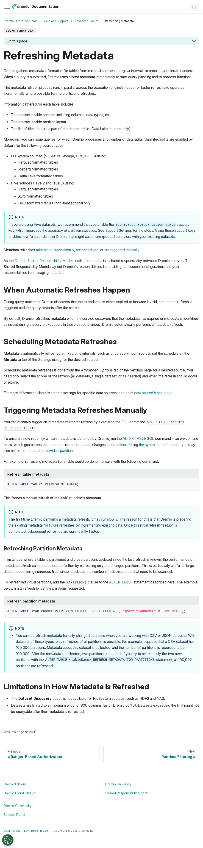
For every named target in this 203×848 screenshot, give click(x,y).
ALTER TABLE (134, 438)
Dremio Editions (15, 784)
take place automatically (55, 250)
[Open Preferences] (8, 840)
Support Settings (118, 230)
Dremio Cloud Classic (19, 793)
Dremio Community (18, 806)
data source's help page (153, 393)
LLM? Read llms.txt (36, 830)
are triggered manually (121, 250)
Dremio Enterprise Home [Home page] (21, 21)
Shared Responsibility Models (127, 793)
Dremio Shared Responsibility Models (44, 261)
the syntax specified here (159, 445)
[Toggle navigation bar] (7, 6)
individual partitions (60, 451)
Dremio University (118, 784)
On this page (17, 41)
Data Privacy (12, 830)
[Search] (194, 7)
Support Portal (14, 815)
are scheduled (87, 250)
